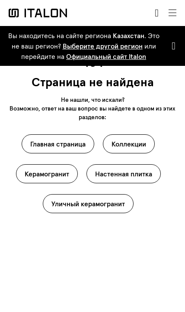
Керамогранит (47, 173)
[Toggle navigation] (172, 13)
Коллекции (129, 144)
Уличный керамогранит (88, 203)
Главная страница (58, 144)
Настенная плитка (123, 173)
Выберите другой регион (103, 46)
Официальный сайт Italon (106, 56)
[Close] (172, 46)
